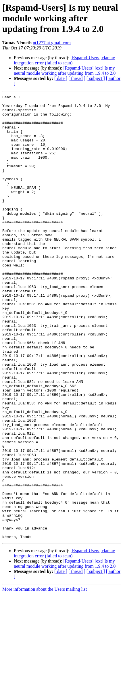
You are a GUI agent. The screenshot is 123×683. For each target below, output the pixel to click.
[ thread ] (76, 78)
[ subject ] (96, 78)
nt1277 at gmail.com (52, 42)
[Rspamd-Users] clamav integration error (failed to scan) (64, 60)
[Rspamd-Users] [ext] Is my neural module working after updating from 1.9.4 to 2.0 (65, 71)
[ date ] (60, 78)
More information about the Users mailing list (44, 678)
